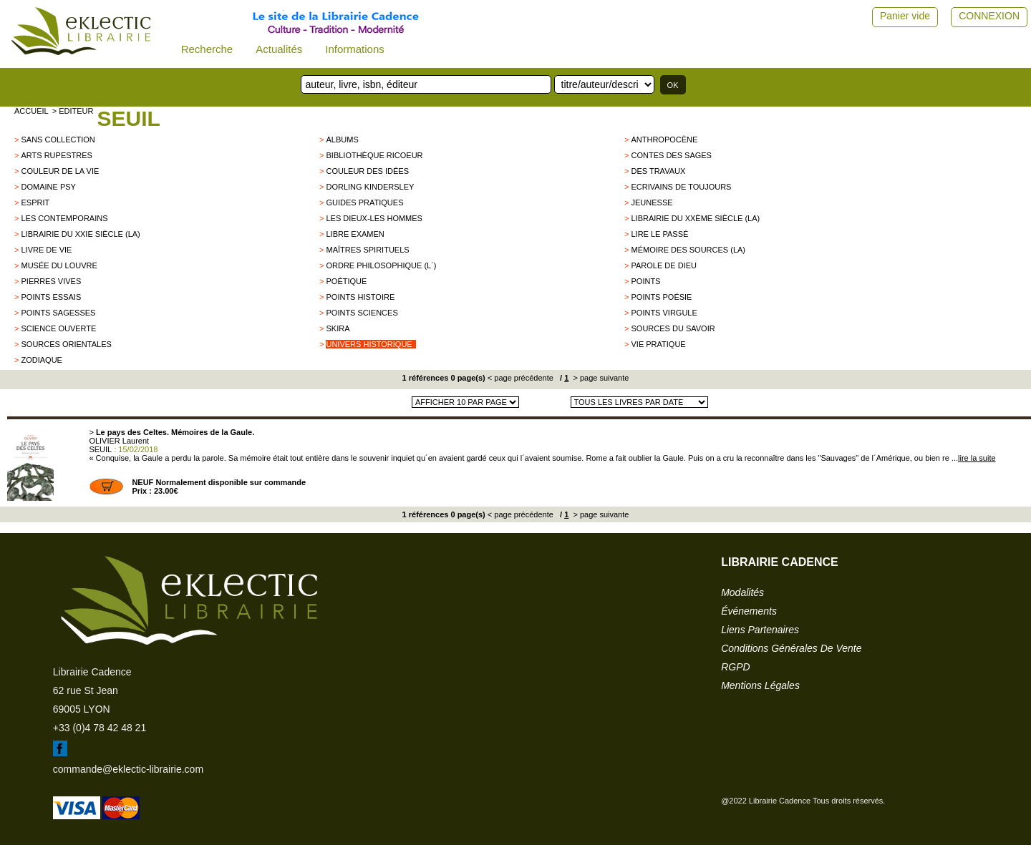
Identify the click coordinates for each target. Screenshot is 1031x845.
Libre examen (355, 234)
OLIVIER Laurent (119, 440)
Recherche (207, 49)
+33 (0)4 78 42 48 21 (99, 727)
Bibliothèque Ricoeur (374, 155)
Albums (342, 139)
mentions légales (760, 685)
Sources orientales (66, 344)
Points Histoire (360, 297)
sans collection (58, 139)
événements (749, 611)
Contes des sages (671, 155)
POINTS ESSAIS (51, 297)
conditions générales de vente (791, 648)
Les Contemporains (64, 218)
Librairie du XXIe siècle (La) (80, 234)
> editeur (73, 111)
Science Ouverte (58, 328)
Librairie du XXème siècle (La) (695, 218)
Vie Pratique (658, 344)
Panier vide (905, 15)
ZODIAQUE (41, 360)
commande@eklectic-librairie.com (128, 769)
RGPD (735, 667)
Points (645, 281)
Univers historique (369, 344)
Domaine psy (48, 186)
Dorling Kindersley (370, 186)
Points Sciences (361, 312)
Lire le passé (659, 234)
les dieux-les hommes (374, 218)
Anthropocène (664, 139)
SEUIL (128, 118)
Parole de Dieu (664, 265)
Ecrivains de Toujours (681, 186)
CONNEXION (989, 15)
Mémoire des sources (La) (688, 249)
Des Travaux (658, 171)
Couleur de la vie (60, 171)
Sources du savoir (673, 328)
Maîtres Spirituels (367, 249)
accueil (31, 111)
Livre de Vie (46, 249)
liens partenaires (760, 629)
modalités (742, 592)
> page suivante (600, 377)
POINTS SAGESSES (58, 312)
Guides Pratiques (364, 202)
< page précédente (520, 377)
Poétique (346, 281)
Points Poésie (661, 297)
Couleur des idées (367, 171)
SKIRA (337, 328)
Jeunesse (651, 202)
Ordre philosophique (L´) (381, 265)
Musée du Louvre (59, 265)
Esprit (35, 202)
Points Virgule (664, 312)
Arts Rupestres (56, 155)
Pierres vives (51, 281)
